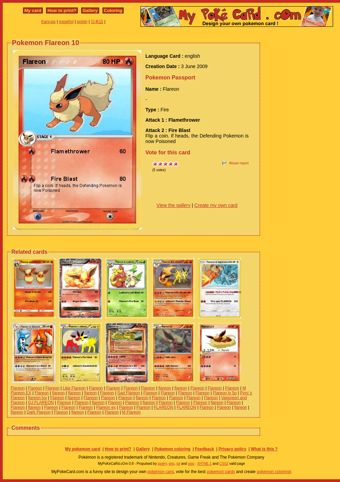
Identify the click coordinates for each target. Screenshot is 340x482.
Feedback (204, 449)
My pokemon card (82, 449)
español (66, 21)
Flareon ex (106, 407)
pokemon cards (221, 471)
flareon (164, 388)
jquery (162, 463)
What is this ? (264, 449)
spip (191, 463)
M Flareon (131, 412)
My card (32, 10)
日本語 (97, 21)
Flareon (18, 388)
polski (82, 21)
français (48, 21)
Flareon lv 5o (224, 393)
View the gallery (174, 205)
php (171, 463)
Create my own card (215, 205)
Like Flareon (74, 388)
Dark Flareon (39, 412)
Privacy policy (232, 449)
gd (178, 463)
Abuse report (238, 163)
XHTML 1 (204, 463)
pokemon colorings (274, 471)
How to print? (61, 10)
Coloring (113, 10)
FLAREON (163, 407)
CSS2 (223, 463)
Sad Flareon (128, 393)
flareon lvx (37, 397)
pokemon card (161, 471)
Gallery (90, 10)
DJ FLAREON (41, 402)
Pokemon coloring (173, 449)
